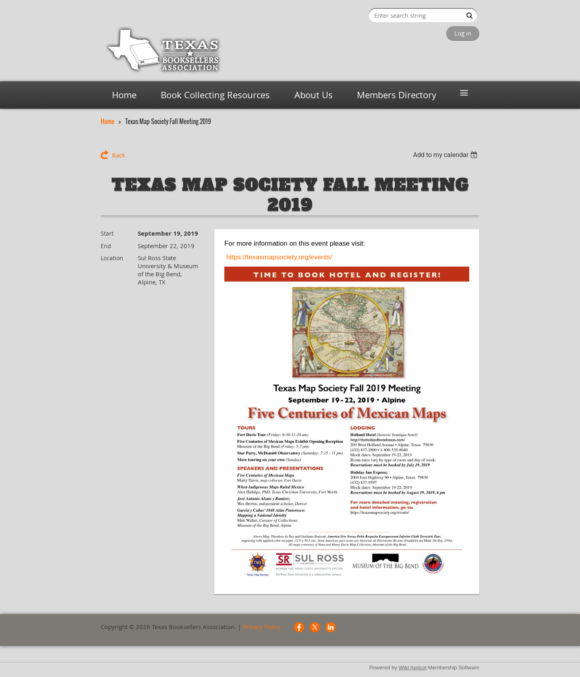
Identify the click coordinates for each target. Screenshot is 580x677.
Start (107, 233)
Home (107, 121)
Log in (462, 33)
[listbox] (446, 155)
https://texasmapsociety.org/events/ (279, 257)
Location (112, 258)
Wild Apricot (413, 668)
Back (118, 155)
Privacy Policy (261, 627)
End (106, 246)
